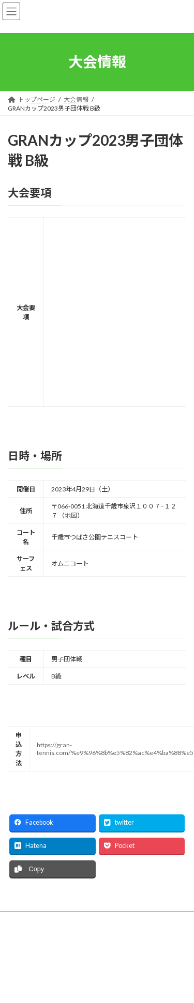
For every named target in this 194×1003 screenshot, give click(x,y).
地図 (71, 515)
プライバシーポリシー (39, 940)
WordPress (66, 978)
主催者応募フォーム (36, 920)
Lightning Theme (114, 978)
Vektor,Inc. (105, 987)
